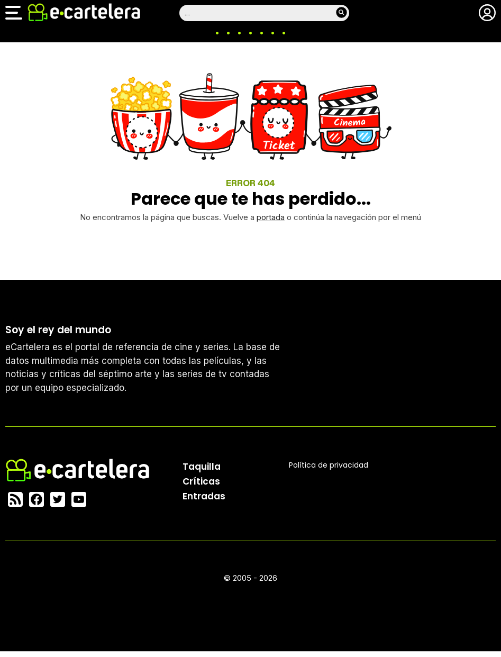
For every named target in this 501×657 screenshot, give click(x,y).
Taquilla (202, 466)
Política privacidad (328, 465)
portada (271, 217)
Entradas (204, 496)
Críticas (201, 481)
